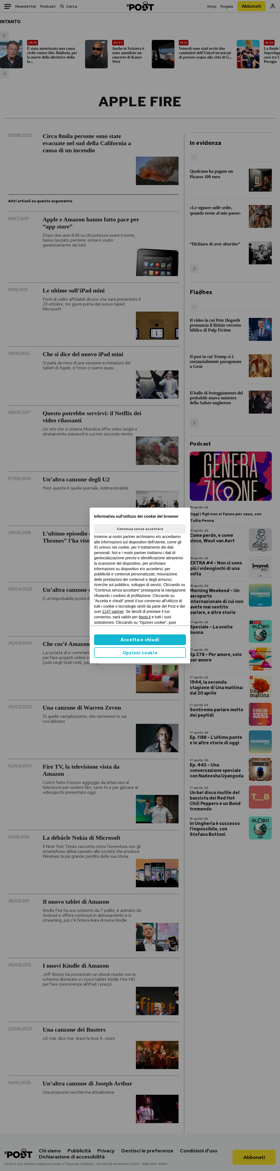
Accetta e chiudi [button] (140, 640)
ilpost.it (145, 617)
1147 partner (113, 611)
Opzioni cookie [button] (140, 653)
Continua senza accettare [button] (140, 529)
